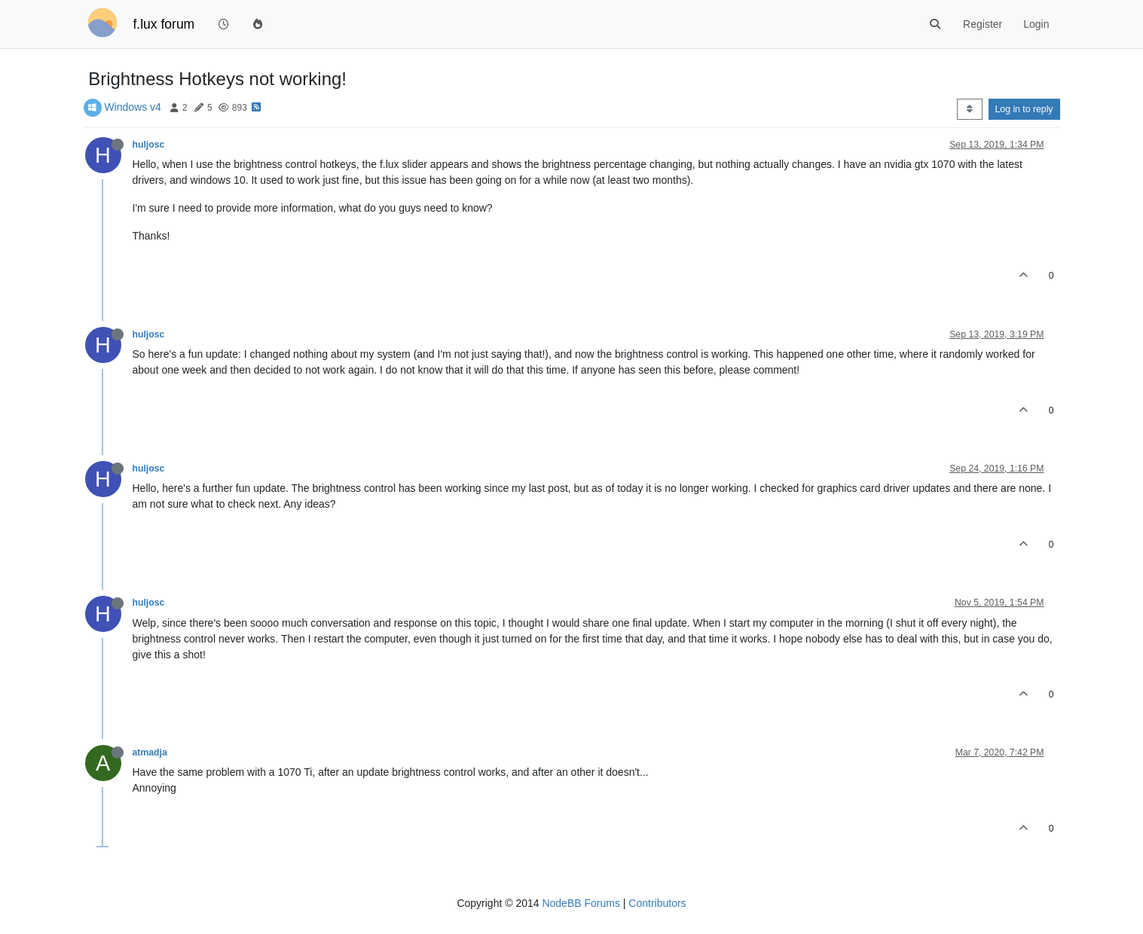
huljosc (149, 144)
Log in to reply (1024, 109)
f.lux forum (164, 24)
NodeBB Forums (580, 903)
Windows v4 (132, 107)
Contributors (657, 903)
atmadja (150, 752)
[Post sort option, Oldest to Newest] (969, 109)
